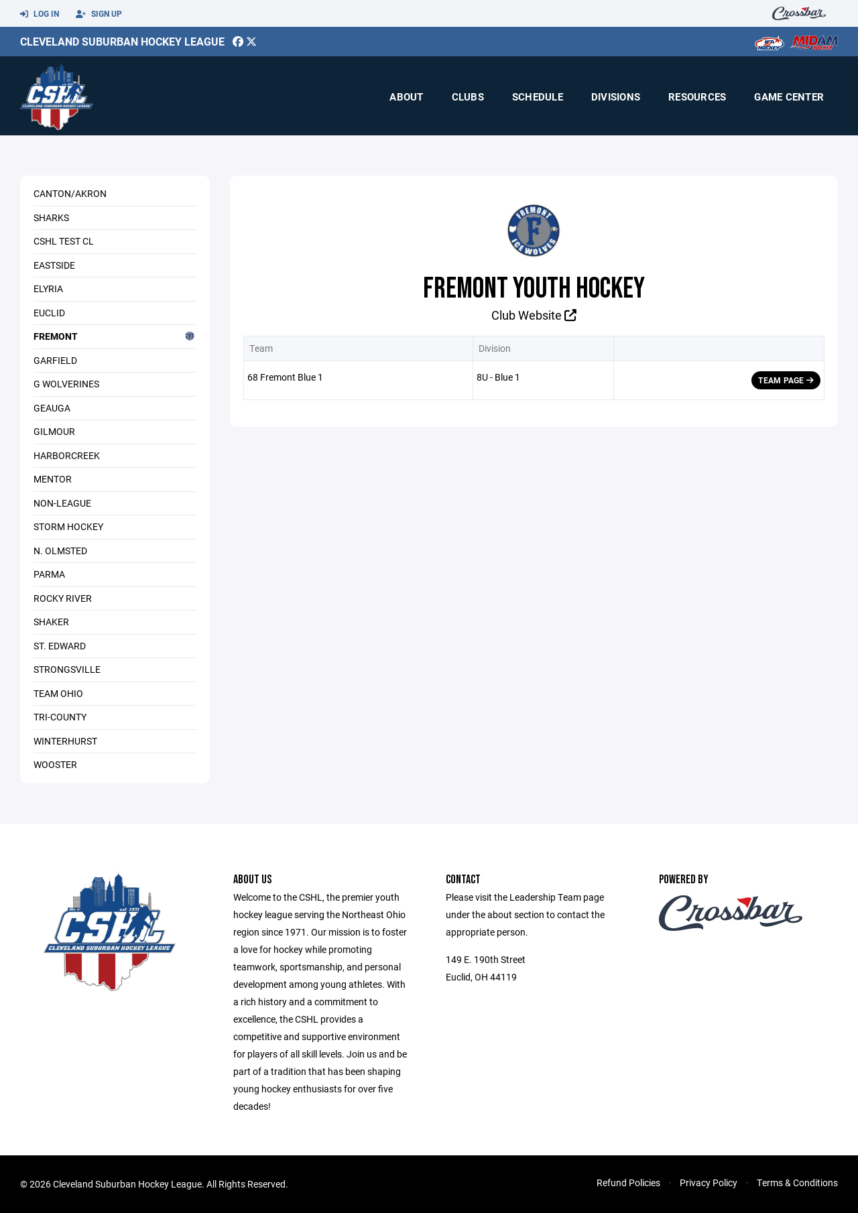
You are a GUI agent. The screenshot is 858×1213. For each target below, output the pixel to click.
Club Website (533, 315)
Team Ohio (58, 693)
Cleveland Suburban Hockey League (122, 41)
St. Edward (60, 645)
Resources (697, 96)
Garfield (55, 360)
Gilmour (54, 431)
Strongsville (67, 669)
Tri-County (60, 716)
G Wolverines (66, 383)
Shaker (51, 621)
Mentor (53, 478)
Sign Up (99, 14)
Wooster (55, 764)
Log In (39, 14)
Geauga (52, 407)
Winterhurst (65, 741)
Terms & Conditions (797, 1182)
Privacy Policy (708, 1182)
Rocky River (63, 598)
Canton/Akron (70, 193)
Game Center (789, 96)
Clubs (468, 96)
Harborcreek (67, 455)
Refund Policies (628, 1182)
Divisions (615, 96)
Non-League (62, 503)
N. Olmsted (60, 550)
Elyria (48, 288)
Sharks (51, 217)
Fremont (115, 335)
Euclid (49, 312)
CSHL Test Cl (64, 241)
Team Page (786, 380)
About (406, 96)
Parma (49, 574)
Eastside (54, 265)
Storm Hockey (68, 526)
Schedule (537, 96)
